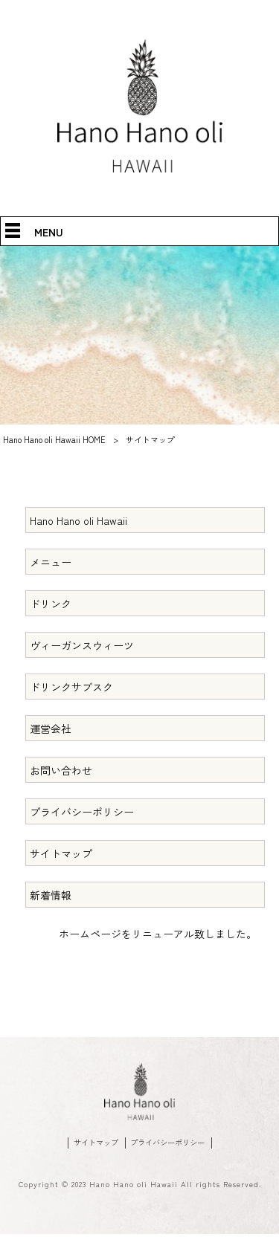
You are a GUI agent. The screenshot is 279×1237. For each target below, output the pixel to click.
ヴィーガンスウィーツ (82, 645)
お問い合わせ (61, 770)
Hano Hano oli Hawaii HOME (54, 439)
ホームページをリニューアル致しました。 (158, 933)
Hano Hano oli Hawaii (78, 520)
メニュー (50, 562)
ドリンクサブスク (71, 686)
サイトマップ (61, 853)
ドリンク (50, 603)
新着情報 (50, 895)
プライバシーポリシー (82, 811)
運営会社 (50, 728)
